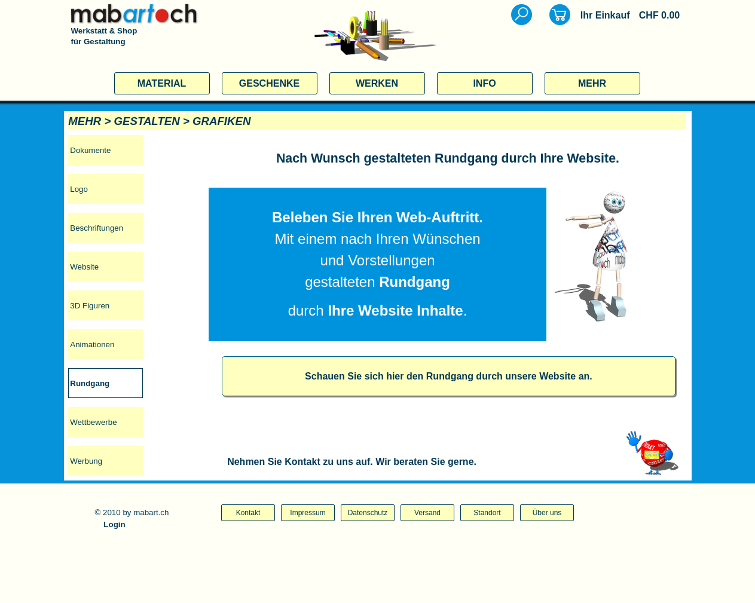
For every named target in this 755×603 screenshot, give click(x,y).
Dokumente (90, 150)
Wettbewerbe (93, 422)
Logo (79, 189)
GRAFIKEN (221, 121)
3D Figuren (89, 305)
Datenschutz (368, 513)
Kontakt (248, 513)
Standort (486, 513)
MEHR (592, 83)
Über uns (547, 513)
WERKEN (377, 83)
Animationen (92, 344)
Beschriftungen (96, 228)
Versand (427, 513)
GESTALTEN (146, 121)
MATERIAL (161, 83)
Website (84, 266)
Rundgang (89, 383)
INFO (484, 83)
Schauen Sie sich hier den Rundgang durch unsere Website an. (448, 376)
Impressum (307, 513)
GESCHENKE (269, 83)
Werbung (86, 461)
